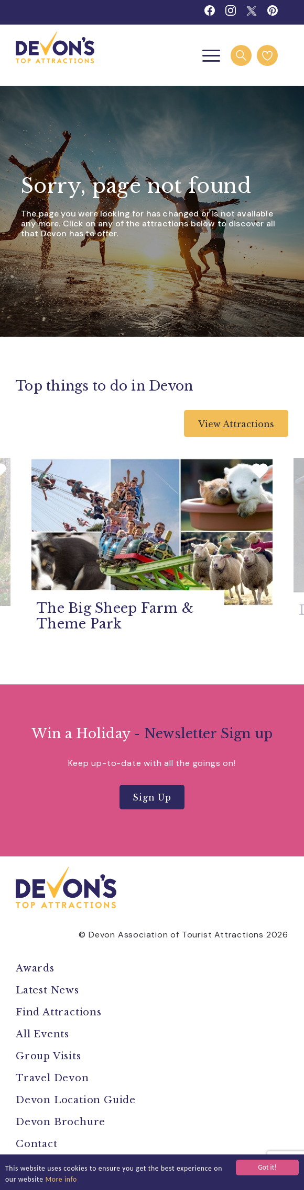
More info (61, 1179)
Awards (35, 968)
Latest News (47, 990)
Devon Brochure (60, 1122)
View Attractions (236, 424)
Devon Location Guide (76, 1100)
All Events (42, 1034)
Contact (37, 1144)
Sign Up (152, 797)
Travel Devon (52, 1078)
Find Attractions (59, 1012)
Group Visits (50, 1056)
